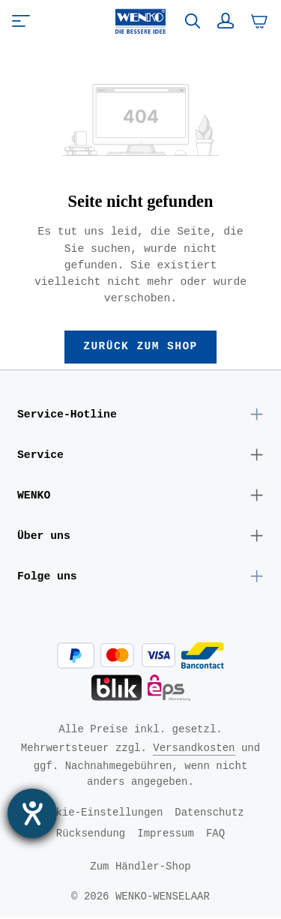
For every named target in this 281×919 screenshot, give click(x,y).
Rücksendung (90, 835)
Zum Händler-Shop (140, 868)
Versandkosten (194, 750)
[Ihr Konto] (226, 21)
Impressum (165, 835)
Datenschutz (209, 814)
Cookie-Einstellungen (100, 814)
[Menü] (21, 21)
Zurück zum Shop (140, 347)
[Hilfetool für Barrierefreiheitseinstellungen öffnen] (32, 813)
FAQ (215, 835)
